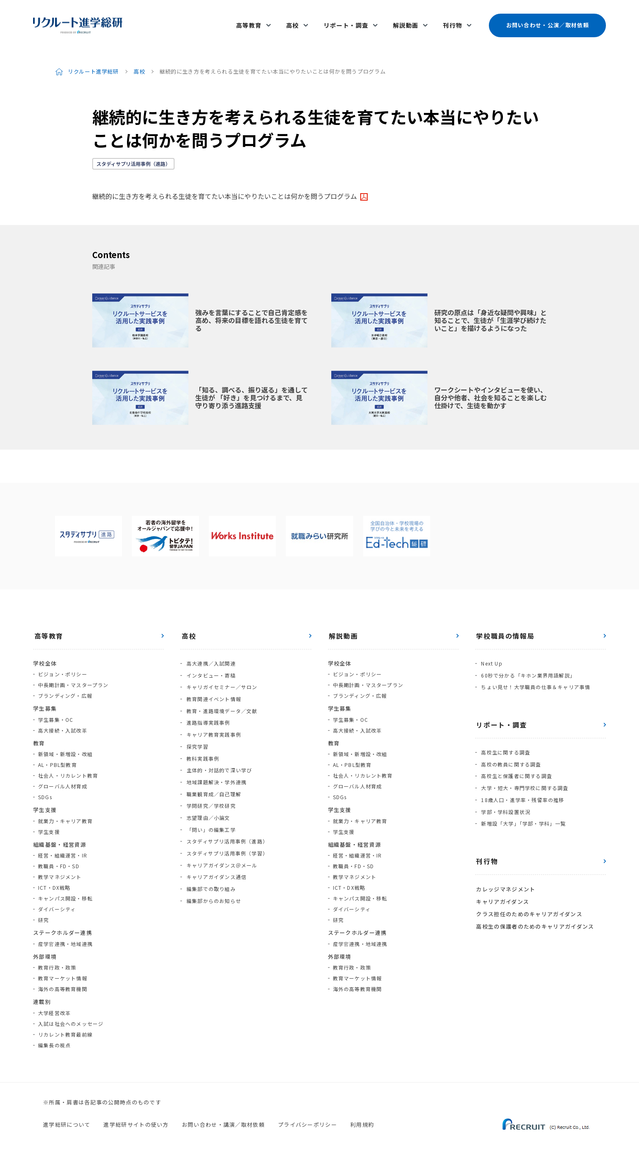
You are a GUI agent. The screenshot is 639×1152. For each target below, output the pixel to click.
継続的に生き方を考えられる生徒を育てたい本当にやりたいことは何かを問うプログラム (224, 188)
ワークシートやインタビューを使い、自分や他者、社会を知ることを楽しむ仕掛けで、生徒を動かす (490, 389)
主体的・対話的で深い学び (218, 751)
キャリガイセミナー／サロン (220, 676)
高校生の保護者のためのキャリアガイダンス (534, 904)
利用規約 (362, 1117)
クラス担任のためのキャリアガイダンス (528, 892)
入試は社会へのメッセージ (70, 1015)
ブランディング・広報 (65, 687)
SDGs (45, 789)
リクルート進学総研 (93, 63)
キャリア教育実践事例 (212, 719)
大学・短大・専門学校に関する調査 (523, 772)
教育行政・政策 (57, 959)
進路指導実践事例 (207, 708)
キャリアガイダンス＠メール (220, 837)
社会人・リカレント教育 (68, 767)
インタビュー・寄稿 (210, 665)
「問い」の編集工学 (210, 805)
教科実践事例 (201, 741)
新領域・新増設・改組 (65, 746)
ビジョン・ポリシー (62, 666)
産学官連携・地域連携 (65, 935)
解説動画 (407, 21)
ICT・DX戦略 (54, 879)
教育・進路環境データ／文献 (220, 698)
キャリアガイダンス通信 (215, 848)
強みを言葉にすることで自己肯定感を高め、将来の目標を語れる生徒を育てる (251, 312)
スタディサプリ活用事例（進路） (133, 155)
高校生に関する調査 (504, 740)
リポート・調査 (348, 21)
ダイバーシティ (57, 901)
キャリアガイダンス (501, 881)
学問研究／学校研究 (210, 784)
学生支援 (49, 823)
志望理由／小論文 (207, 794)
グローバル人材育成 (62, 778)
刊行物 (452, 21)
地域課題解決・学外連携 (215, 762)
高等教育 (255, 21)
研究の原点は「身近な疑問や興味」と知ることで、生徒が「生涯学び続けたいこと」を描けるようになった (490, 312)
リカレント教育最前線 (65, 1026)
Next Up (490, 655)
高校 (296, 21)
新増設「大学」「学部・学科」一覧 (522, 805)
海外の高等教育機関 (62, 980)
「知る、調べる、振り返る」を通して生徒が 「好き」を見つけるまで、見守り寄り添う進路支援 (251, 389)
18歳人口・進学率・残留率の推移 (521, 783)
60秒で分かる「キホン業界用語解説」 (527, 665)
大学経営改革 (54, 1004)
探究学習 (196, 730)
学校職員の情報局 (504, 628)
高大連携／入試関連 (210, 655)
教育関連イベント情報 (212, 687)
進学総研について (66, 1117)
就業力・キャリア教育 (65, 813)
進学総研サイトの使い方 (135, 1117)
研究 (43, 911)
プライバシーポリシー (307, 1117)
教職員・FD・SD (58, 858)
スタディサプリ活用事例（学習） (226, 827)
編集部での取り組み (210, 859)
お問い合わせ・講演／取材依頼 (223, 1117)
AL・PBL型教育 (57, 756)
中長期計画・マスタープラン (73, 676)
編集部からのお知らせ (212, 870)
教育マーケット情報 (62, 970)
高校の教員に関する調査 (510, 751)
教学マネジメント (60, 868)
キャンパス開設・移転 (65, 890)
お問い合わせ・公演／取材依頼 (547, 21)
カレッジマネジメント (504, 870)
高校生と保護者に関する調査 (515, 762)
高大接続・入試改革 (62, 722)
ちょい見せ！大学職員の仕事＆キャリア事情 (534, 676)
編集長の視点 (54, 1037)
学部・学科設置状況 (504, 794)
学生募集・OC (55, 711)
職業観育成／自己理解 (212, 773)
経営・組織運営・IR (62, 847)
